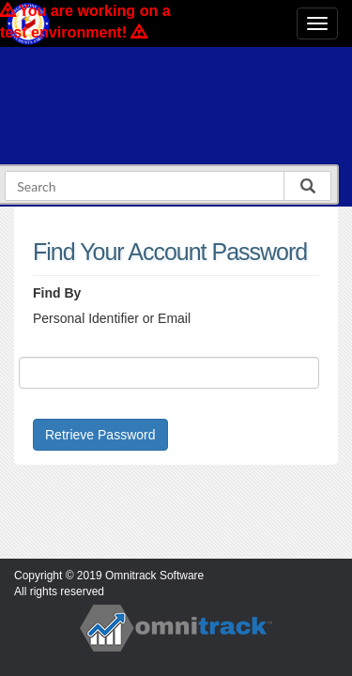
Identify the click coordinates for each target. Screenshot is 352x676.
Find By (57, 292)
